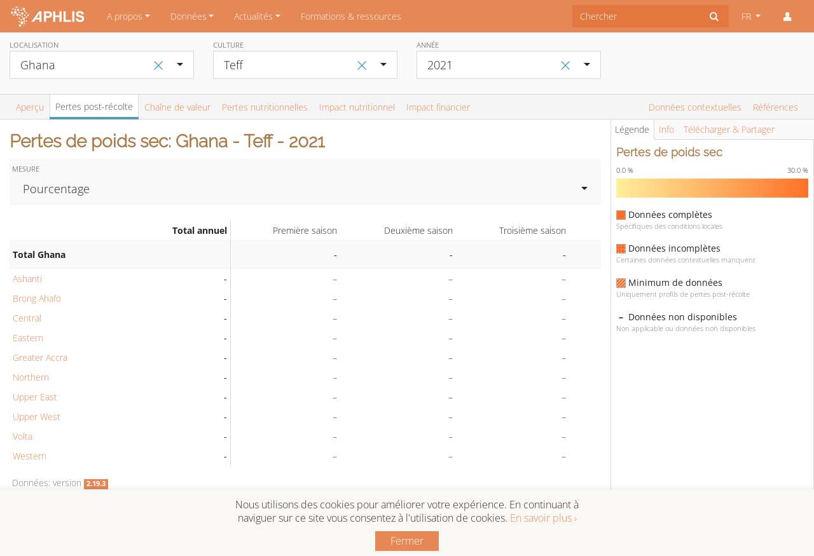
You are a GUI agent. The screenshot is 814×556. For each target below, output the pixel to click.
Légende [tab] (632, 129)
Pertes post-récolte (94, 106)
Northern (31, 377)
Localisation (34, 45)
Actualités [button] (253, 16)
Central (27, 318)
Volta (22, 436)
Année (428, 45)
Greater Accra (40, 357)
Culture (228, 45)
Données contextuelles (695, 107)
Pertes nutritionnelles (265, 107)
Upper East (35, 397)
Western (29, 456)
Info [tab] (666, 129)
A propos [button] (124, 16)
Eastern (28, 338)
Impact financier (438, 107)
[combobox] (636, 16)
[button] (787, 16)
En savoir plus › (543, 518)
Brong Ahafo (37, 298)
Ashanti (27, 279)
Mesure (25, 168)
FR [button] (748, 16)
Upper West (36, 416)
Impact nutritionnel (357, 107)
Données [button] (188, 16)
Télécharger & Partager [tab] (729, 129)
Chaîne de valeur (177, 107)
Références (775, 107)
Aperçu (30, 107)
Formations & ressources (351, 16)
